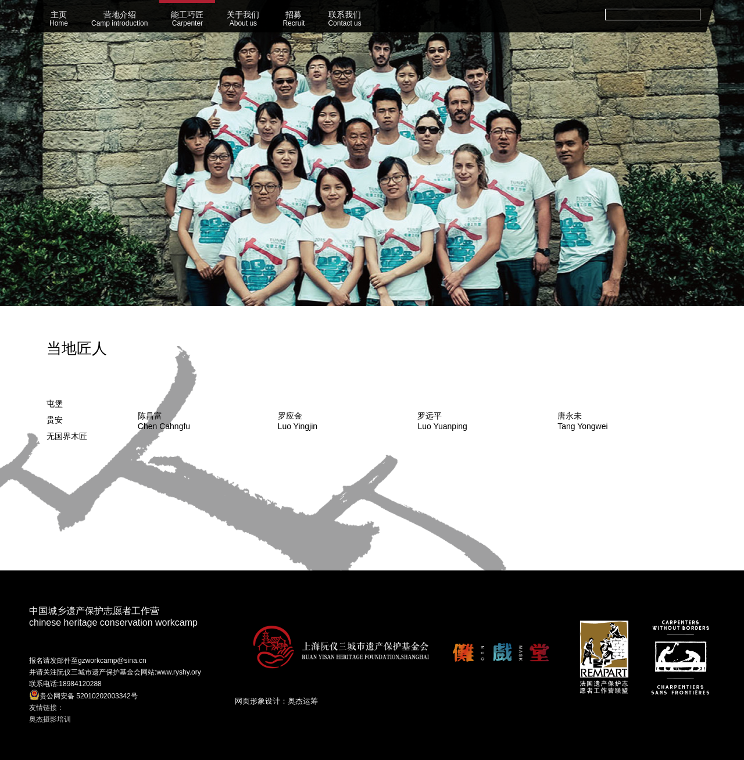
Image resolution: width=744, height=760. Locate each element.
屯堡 (54, 403)
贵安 (54, 419)
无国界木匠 (66, 436)
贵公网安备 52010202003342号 (83, 695)
